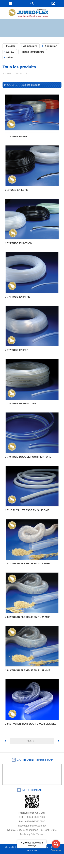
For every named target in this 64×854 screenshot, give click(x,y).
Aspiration (51, 45)
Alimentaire (30, 45)
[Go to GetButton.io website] (56, 850)
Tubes (9, 57)
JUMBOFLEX (32, 13)
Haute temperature (33, 51)
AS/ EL (10, 51)
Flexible (10, 45)
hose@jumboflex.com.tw (32, 825)
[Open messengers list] (56, 844)
